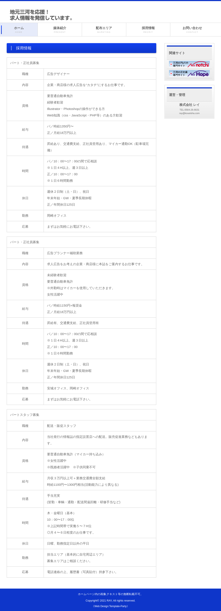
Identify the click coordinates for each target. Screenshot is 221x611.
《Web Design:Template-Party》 (110, 606)
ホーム (19, 30)
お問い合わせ (192, 30)
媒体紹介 (60, 30)
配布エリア (104, 30)
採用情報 (148, 30)
